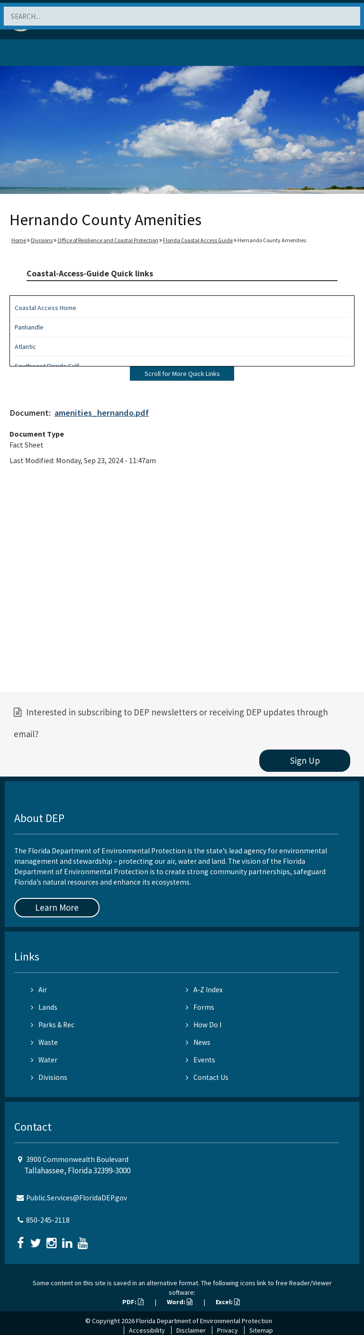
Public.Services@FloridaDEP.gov (76, 1197)
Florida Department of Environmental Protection (204, 1321)
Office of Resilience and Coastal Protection (107, 240)
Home (18, 240)
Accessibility (147, 1330)
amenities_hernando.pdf (102, 412)
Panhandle (29, 327)
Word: (179, 1302)
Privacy (227, 1330)
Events (200, 1059)
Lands (44, 1007)
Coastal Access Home (45, 307)
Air (39, 989)
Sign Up (305, 760)
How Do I (203, 1024)
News (198, 1042)
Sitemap (261, 1330)
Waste (44, 1042)
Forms (200, 1007)
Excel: (228, 1302)
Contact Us (207, 1077)
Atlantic (25, 346)
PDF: (133, 1302)
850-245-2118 (48, 1220)
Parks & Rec (52, 1024)
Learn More (57, 907)
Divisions (42, 240)
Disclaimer (191, 1330)
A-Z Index (204, 989)
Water (44, 1059)
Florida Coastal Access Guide (198, 240)
